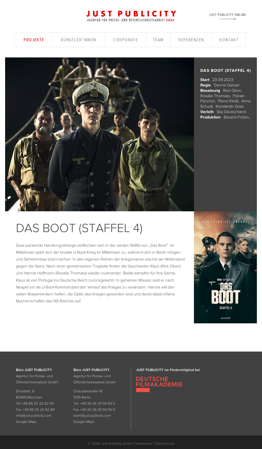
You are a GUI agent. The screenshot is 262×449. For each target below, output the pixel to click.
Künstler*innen (78, 39)
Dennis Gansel (226, 85)
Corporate (125, 39)
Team (158, 39)
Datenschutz (164, 443)
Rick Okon (232, 90)
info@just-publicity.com (33, 415)
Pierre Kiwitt (228, 100)
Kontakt (229, 39)
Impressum (143, 443)
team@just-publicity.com (92, 415)
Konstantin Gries (230, 106)
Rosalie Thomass (215, 95)
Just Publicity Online (227, 14)
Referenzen (191, 39)
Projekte (34, 39)
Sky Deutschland (231, 111)
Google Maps (26, 422)
